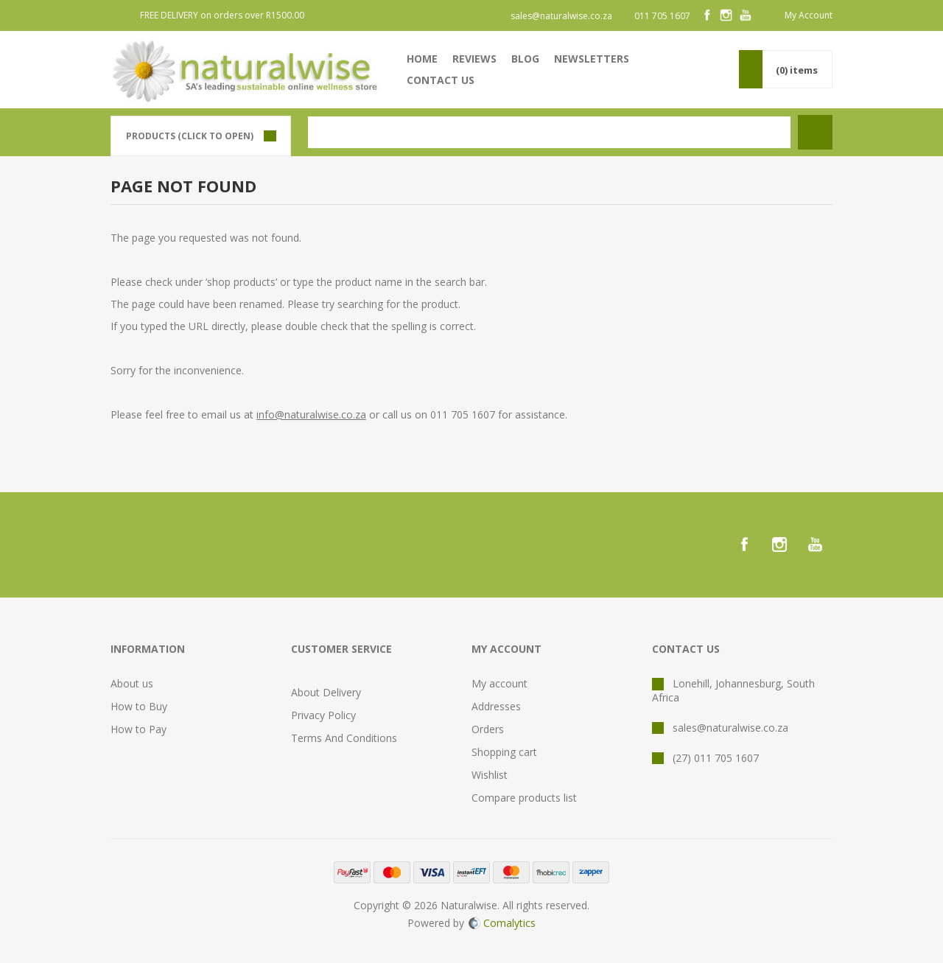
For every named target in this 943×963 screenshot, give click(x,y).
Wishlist (490, 775)
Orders (488, 729)
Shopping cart (504, 752)
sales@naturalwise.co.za (561, 16)
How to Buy (139, 706)
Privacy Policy (323, 715)
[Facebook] (707, 15)
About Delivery (326, 692)
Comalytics (502, 923)
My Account (808, 15)
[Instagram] (726, 15)
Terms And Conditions (344, 738)
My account (499, 683)
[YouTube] (745, 15)
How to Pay (138, 729)
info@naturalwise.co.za (311, 414)
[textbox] (549, 132)
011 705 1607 (662, 16)
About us (132, 683)
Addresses (496, 706)
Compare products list (524, 798)
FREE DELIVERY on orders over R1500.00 (222, 15)
